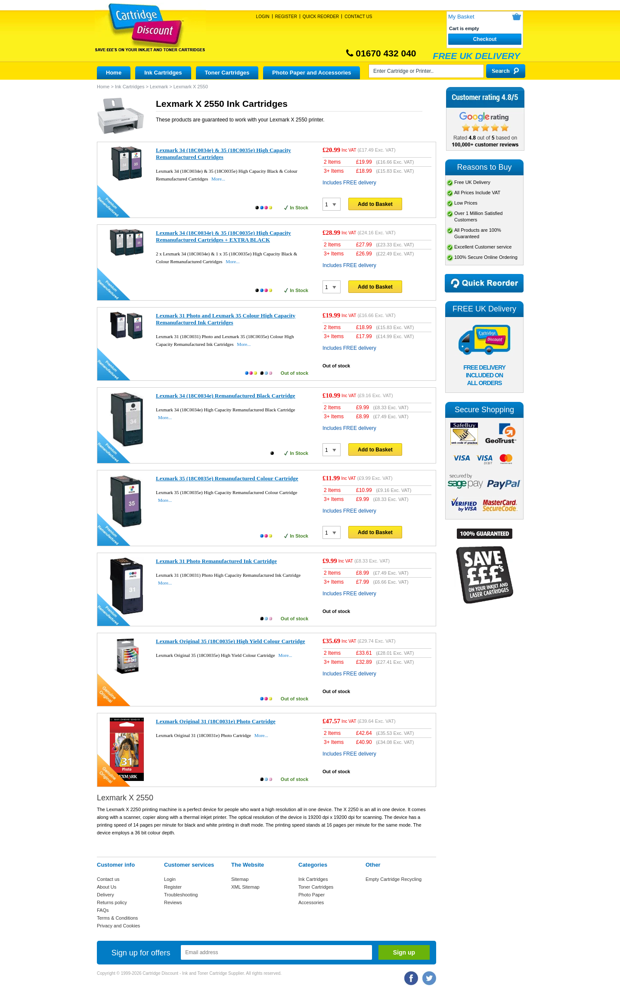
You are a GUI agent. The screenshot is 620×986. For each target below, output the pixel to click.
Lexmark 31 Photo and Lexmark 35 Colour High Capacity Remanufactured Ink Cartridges (225, 319)
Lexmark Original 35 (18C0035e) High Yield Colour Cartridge (230, 641)
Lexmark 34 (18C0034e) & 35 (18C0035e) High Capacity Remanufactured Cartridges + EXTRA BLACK (223, 236)
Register (286, 16)
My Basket (461, 16)
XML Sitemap (245, 887)
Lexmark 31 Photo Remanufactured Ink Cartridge (216, 561)
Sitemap (239, 879)
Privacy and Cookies (118, 925)
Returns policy (112, 902)
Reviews (173, 902)
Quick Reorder (321, 16)
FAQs (103, 910)
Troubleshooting (181, 894)
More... (218, 178)
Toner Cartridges (227, 72)
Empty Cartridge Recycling (394, 879)
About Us (106, 887)
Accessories (311, 902)
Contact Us (358, 16)
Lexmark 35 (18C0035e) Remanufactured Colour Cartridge (227, 478)
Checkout (485, 39)
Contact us (108, 879)
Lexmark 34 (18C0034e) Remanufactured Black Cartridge (225, 395)
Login (263, 16)
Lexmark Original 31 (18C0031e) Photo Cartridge (216, 721)
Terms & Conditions (117, 918)
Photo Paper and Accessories (311, 72)
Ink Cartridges (163, 72)
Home (113, 72)
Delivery (105, 894)
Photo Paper (311, 894)
